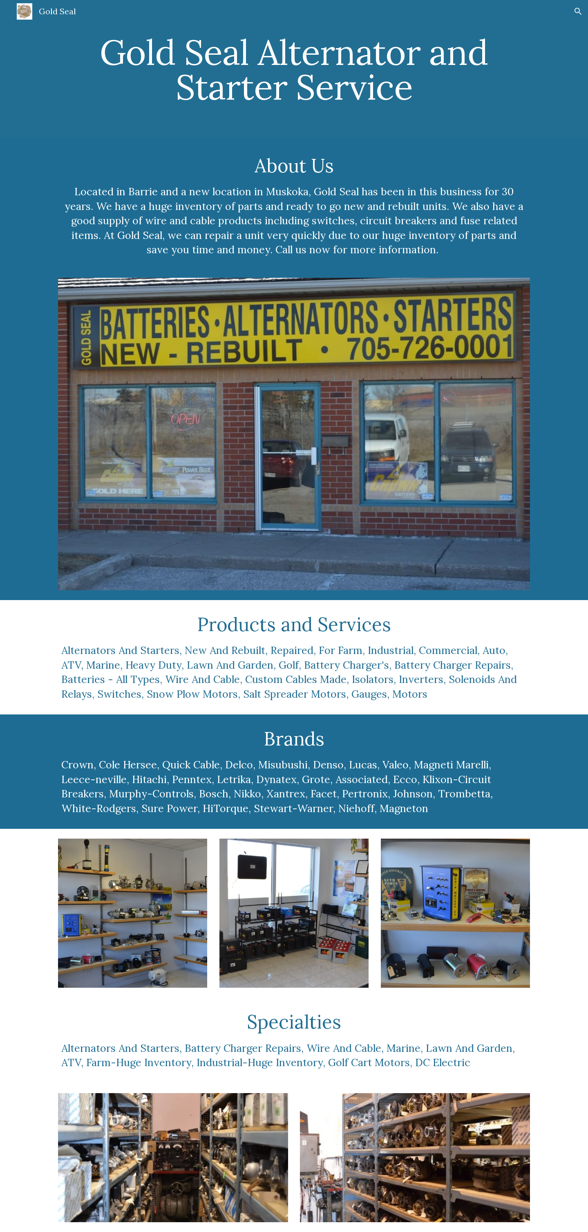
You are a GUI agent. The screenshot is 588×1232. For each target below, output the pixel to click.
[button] (578, 11)
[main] (294, 69)
